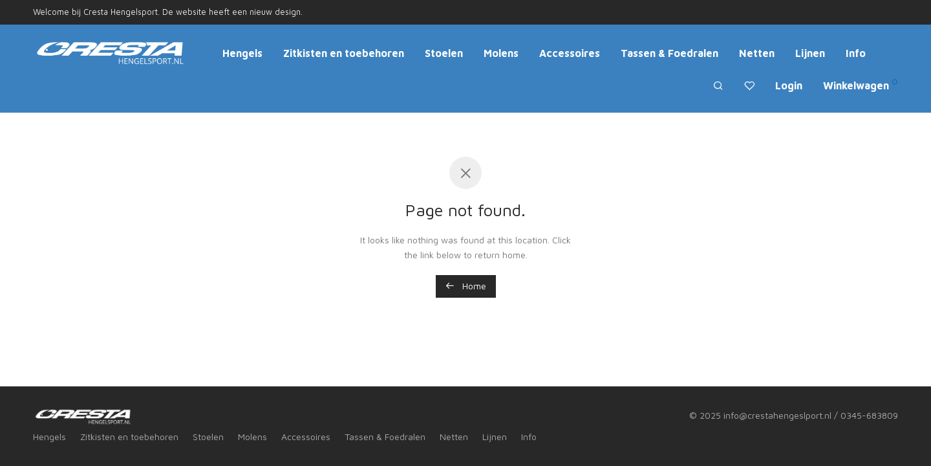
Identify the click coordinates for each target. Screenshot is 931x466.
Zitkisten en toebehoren (343, 53)
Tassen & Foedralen (669, 53)
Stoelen (444, 53)
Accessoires (569, 53)
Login (788, 85)
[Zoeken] (718, 86)
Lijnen (810, 53)
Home (465, 285)
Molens (501, 53)
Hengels (242, 53)
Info (856, 53)
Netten (757, 53)
